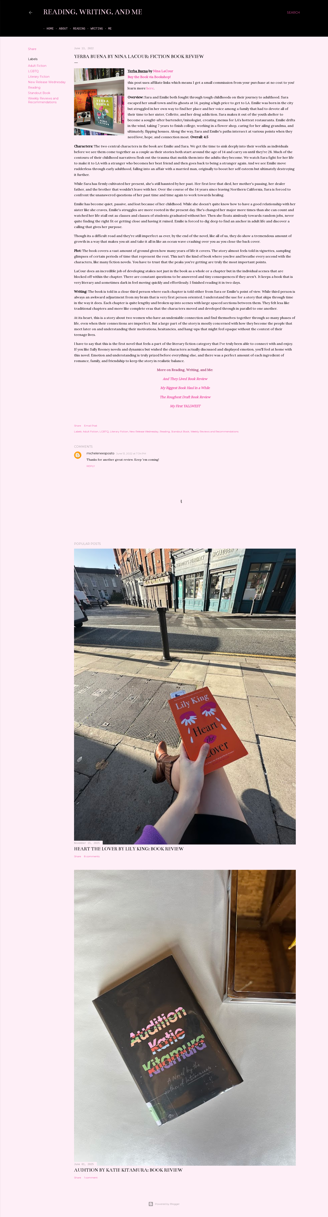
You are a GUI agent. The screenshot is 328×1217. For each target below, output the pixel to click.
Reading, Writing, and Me (92, 12)
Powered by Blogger (164, 1204)
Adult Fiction (37, 66)
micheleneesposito (100, 453)
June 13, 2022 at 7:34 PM (131, 453)
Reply (91, 466)
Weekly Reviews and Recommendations (43, 100)
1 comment (91, 1177)
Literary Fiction (39, 77)
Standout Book (39, 93)
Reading (75, 28)
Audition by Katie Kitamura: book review (128, 1170)
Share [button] (32, 49)
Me (106, 28)
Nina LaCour (163, 71)
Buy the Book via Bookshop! (149, 77)
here (150, 88)
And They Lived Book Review (185, 379)
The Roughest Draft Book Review (185, 397)
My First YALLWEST (185, 406)
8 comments (92, 856)
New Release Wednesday (47, 82)
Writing (93, 28)
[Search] (293, 13)
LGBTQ (33, 71)
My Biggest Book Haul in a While (185, 388)
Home (46, 28)
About (59, 28)
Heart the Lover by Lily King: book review (129, 849)
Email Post (90, 425)
